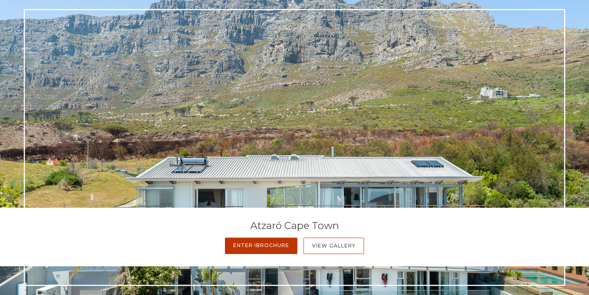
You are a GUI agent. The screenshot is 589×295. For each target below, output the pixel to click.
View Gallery (333, 246)
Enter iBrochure (261, 245)
